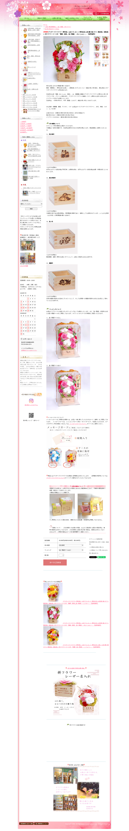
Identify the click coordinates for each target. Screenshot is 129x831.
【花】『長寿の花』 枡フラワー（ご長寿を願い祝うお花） (34, 145)
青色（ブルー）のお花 (29, 101)
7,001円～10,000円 (26, 128)
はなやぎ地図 (24, 266)
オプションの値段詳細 (95, 539)
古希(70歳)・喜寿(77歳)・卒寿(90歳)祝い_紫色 (34, 41)
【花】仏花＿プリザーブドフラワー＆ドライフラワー (34, 167)
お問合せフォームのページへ (29, 350)
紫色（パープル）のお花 (30, 107)
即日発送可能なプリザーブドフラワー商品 (34, 110)
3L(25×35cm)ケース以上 (52, 29)
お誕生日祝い (32, 78)
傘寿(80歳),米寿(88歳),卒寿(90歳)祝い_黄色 (34, 34)
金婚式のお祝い (32, 61)
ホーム (45, 24)
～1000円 (23, 121)
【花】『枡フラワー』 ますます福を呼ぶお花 (34, 155)
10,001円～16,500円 (26, 130)
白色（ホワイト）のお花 (30, 103)
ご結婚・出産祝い (33, 83)
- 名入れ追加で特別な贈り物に (76, 668)
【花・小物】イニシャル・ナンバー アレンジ (34, 193)
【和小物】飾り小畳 (34, 171)
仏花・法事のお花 (33, 89)
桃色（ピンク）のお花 (29, 94)
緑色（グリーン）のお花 (30, 105)
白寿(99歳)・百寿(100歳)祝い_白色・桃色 (34, 29)
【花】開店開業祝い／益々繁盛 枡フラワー (33, 149)
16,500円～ (23, 132)
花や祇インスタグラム (31, 404)
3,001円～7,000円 (25, 126)
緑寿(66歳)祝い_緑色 (34, 45)
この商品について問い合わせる (98, 550)
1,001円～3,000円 (25, 124)
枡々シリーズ (32, 67)
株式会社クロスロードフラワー (88, 824)
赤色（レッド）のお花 (29, 99)
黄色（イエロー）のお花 (30, 97)
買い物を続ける (93, 553)
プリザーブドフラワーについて (55, 478)
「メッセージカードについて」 (78, 423)
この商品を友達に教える (96, 547)
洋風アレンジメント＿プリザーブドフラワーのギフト (34, 74)
